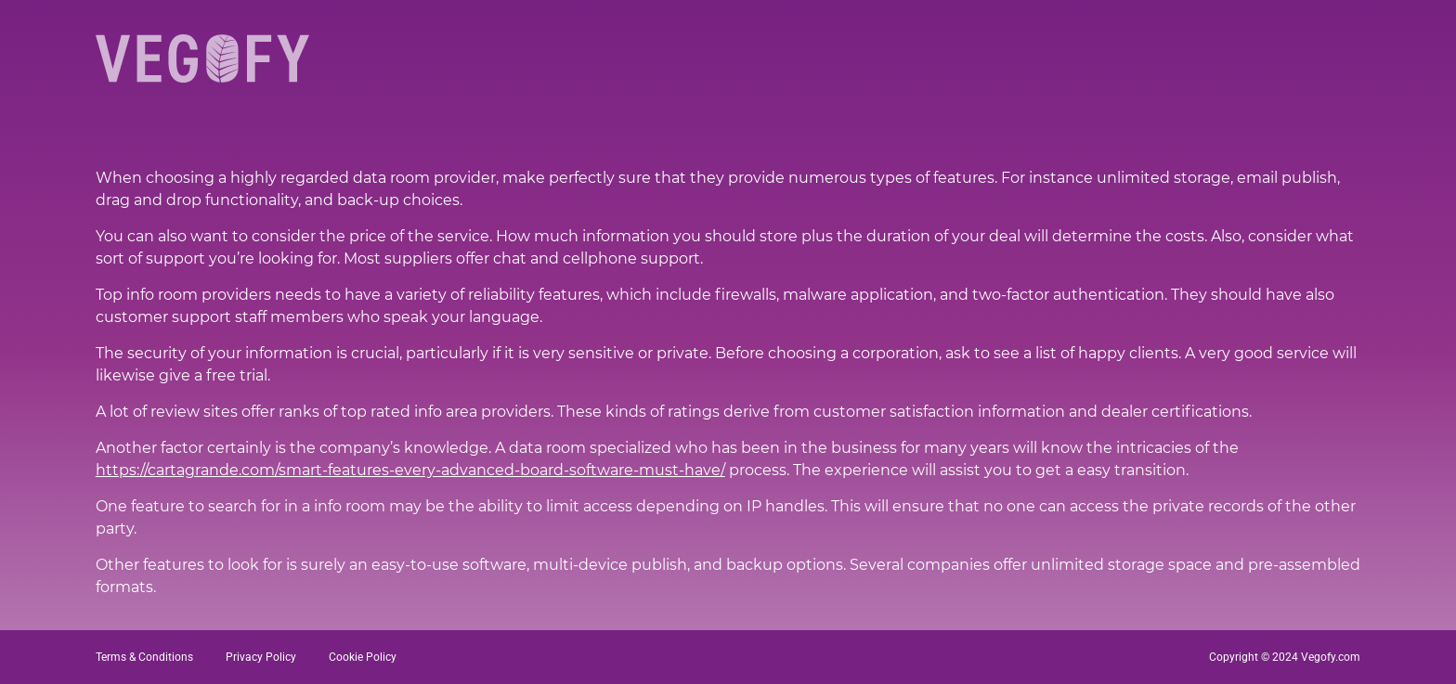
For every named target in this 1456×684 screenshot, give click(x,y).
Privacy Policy (261, 657)
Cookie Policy (362, 657)
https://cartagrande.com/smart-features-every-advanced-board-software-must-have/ (410, 470)
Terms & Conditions (144, 657)
